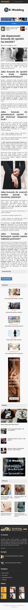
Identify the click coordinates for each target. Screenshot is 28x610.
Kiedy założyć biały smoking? (14, 339)
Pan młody (14, 45)
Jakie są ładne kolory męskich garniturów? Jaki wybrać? (20, 515)
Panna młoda (5, 573)
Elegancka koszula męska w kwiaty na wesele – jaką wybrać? (12, 28)
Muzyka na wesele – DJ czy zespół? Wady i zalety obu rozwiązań (7, 498)
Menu (14, 23)
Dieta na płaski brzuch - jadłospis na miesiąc (6, 514)
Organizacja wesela (13, 296)
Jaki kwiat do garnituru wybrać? (14, 312)
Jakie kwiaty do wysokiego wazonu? (14, 326)
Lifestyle (4, 579)
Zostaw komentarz (6, 278)
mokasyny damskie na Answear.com (14, 548)
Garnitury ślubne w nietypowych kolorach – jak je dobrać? (16, 449)
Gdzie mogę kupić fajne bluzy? (10, 424)
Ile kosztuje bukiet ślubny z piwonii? (16, 1)
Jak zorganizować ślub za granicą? (14, 353)
